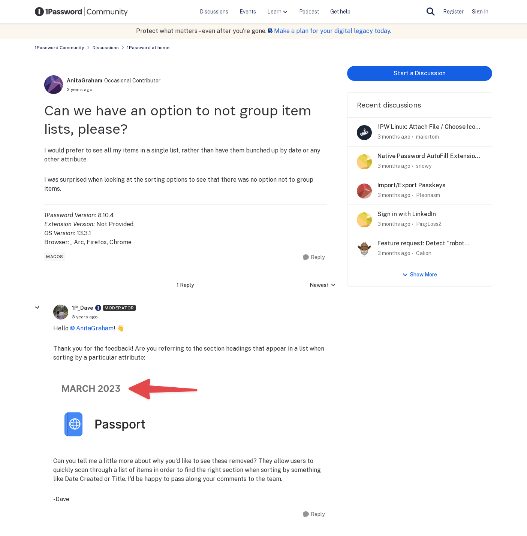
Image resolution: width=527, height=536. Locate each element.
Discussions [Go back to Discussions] (106, 47)
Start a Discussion (420, 73)
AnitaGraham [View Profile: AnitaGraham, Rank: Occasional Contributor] (84, 81)
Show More (419, 275)
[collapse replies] (37, 307)
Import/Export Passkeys (411, 185)
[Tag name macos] (54, 256)
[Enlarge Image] (189, 409)
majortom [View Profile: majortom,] (427, 137)
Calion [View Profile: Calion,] (423, 253)
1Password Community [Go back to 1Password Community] (59, 47)
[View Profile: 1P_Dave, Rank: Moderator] (60, 312)
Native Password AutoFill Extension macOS (427, 156)
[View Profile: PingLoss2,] (364, 219)
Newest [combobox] (323, 285)
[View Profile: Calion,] (364, 249)
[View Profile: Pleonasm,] (364, 191)
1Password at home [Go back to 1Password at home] (148, 47)
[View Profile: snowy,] (364, 161)
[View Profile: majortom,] (364, 132)
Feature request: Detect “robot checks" (420, 244)
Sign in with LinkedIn (406, 214)
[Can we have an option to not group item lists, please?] (85, 317)
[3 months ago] (393, 137)
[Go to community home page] (81, 11)
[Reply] (313, 257)
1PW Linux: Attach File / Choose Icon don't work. (428, 127)
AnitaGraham (95, 328)
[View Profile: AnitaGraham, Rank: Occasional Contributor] (53, 84)
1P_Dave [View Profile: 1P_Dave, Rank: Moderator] (82, 308)
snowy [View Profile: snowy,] (423, 166)
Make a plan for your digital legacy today (332, 30)
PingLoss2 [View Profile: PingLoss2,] (429, 224)
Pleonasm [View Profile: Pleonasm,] (428, 195)
